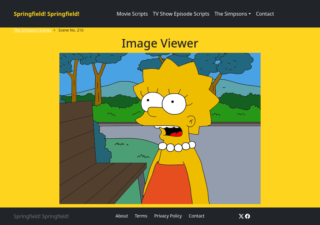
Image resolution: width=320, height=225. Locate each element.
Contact (265, 13)
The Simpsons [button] (230, 13)
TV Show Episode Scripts (181, 13)
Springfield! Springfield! (46, 14)
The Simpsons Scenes (33, 30)
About (122, 216)
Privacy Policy (168, 216)
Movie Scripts (132, 13)
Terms (141, 216)
